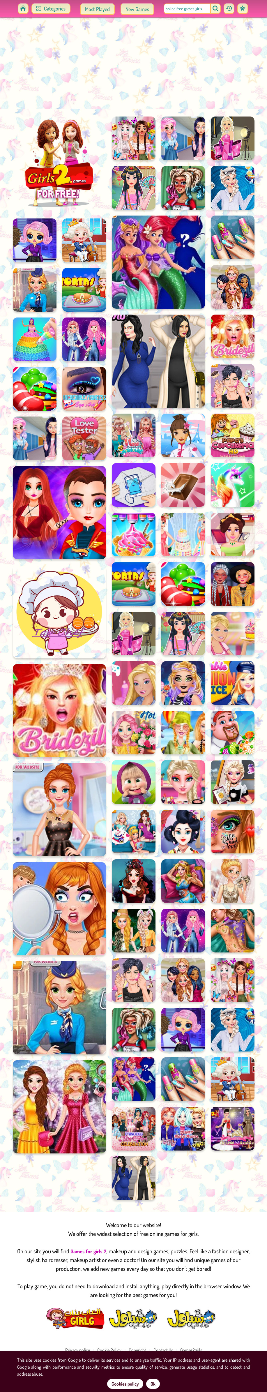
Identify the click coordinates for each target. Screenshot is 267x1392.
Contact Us (163, 1350)
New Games (137, 9)
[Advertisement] (133, 70)
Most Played (97, 9)
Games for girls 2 (88, 1251)
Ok (153, 1384)
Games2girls (191, 1350)
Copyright (137, 1350)
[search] (215, 8)
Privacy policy (77, 1350)
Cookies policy (125, 1384)
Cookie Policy (109, 1350)
